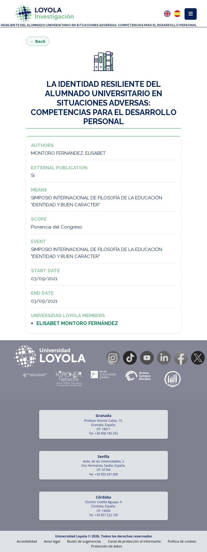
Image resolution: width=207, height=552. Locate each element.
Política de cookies (182, 541)
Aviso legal (52, 541)
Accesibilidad (27, 541)
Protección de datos (106, 546)
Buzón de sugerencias (84, 541)
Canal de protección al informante (134, 541)
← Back (38, 41)
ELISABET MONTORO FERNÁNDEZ (77, 323)
